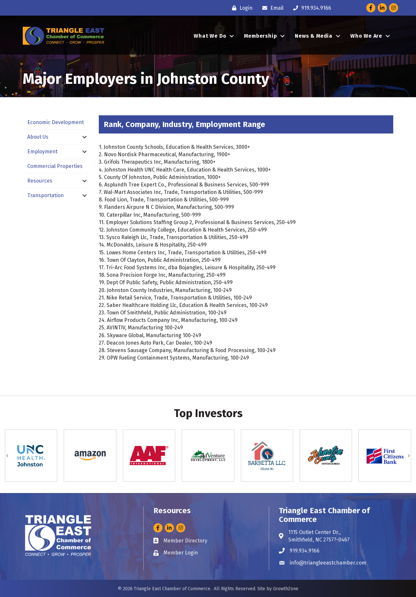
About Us (37, 137)
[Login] (241, 8)
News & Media (313, 36)
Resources (39, 181)
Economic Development (55, 122)
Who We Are (366, 36)
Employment (42, 151)
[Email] (271, 8)
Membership (260, 36)
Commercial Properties (55, 166)
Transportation (45, 195)
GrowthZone (285, 588)
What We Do (210, 36)
